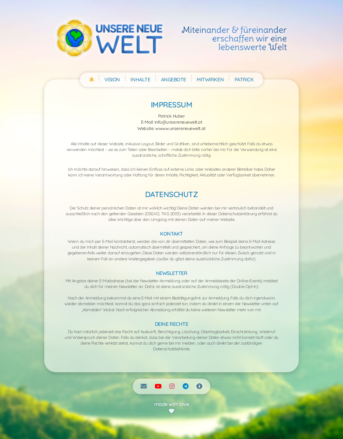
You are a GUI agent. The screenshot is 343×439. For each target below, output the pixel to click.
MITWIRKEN (210, 79)
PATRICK (244, 79)
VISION (112, 79)
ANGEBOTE (173, 79)
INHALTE (140, 79)
